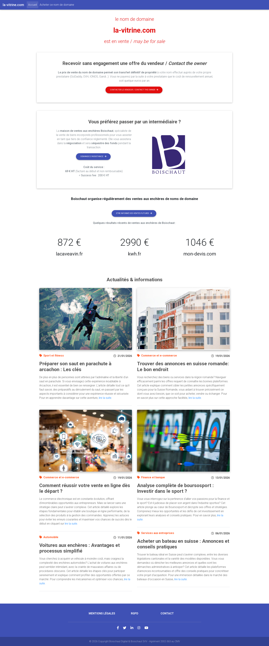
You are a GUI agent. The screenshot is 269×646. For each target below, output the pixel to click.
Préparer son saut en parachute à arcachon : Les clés (75, 366)
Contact (167, 613)
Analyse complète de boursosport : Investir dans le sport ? (175, 488)
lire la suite (105, 397)
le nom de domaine (134, 19)
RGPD (134, 613)
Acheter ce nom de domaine (57, 4)
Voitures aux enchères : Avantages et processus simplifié (79, 548)
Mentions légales (102, 613)
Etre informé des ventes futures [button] (134, 213)
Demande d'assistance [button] (93, 156)
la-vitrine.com (134, 30)
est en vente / (134, 41)
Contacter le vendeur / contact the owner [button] (134, 90)
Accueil (33, 4)
